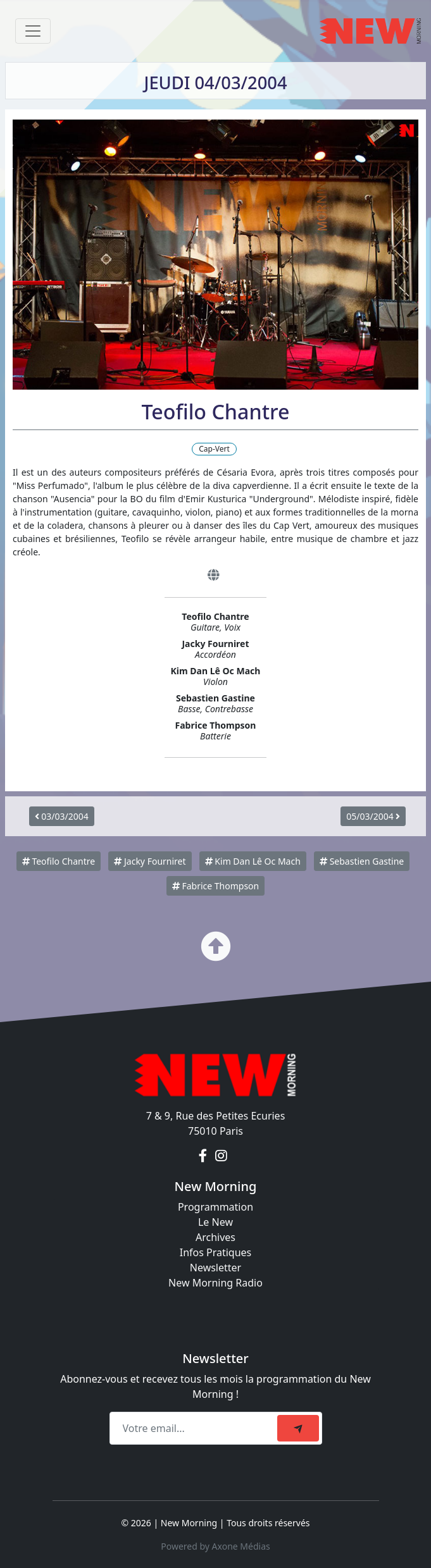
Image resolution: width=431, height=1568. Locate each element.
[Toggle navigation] (33, 31)
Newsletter (215, 1268)
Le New (215, 1222)
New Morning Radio (215, 1283)
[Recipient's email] (195, 1428)
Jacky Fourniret (149, 861)
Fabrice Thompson (215, 886)
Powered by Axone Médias (215, 1546)
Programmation (215, 1207)
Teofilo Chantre (58, 861)
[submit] (298, 1428)
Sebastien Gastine (362, 861)
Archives (215, 1237)
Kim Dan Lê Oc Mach (253, 861)
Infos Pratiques (216, 1252)
